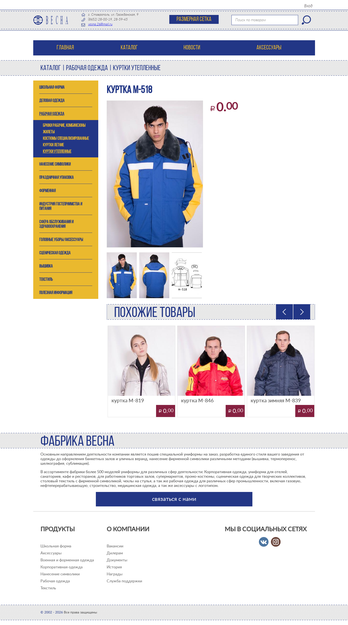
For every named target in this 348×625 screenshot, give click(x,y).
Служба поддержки (124, 581)
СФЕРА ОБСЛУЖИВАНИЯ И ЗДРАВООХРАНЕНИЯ (56, 224)
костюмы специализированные (66, 138)
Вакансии (115, 546)
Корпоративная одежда (61, 567)
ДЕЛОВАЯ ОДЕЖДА (52, 101)
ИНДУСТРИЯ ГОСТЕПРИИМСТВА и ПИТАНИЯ (60, 206)
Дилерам (115, 553)
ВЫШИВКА (46, 266)
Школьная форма (55, 546)
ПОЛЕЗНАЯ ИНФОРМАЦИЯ (55, 293)
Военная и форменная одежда (67, 560)
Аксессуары (268, 48)
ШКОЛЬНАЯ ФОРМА (52, 87)
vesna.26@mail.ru (100, 24)
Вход (308, 6)
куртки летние (53, 145)
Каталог (129, 48)
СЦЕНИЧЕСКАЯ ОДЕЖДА (55, 253)
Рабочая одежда (55, 581)
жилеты (49, 132)
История (114, 567)
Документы (117, 560)
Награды (115, 574)
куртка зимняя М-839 (276, 400)
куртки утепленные (137, 68)
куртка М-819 (128, 400)
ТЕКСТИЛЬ (46, 279)
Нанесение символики (55, 164)
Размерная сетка (194, 19)
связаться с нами (174, 499)
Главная (65, 48)
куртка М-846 (197, 400)
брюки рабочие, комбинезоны (64, 125)
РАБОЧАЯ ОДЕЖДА (87, 68)
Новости (192, 48)
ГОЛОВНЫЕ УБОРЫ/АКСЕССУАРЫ (61, 240)
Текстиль (48, 588)
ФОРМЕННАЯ (47, 191)
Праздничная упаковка (56, 177)
